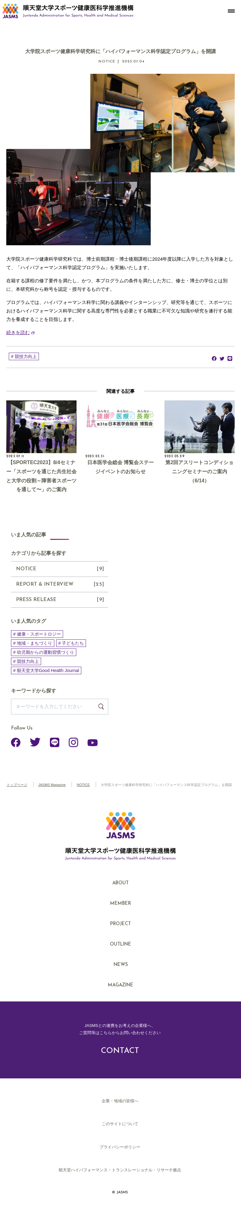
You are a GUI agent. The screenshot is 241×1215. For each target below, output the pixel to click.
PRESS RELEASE (60, 600)
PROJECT (120, 924)
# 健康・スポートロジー (37, 634)
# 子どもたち (71, 643)
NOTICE (60, 569)
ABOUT (120, 883)
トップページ (17, 785)
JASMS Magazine (52, 785)
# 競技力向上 (24, 356)
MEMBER (120, 903)
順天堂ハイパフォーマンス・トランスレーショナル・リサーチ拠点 (120, 1170)
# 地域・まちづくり (32, 643)
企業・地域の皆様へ (120, 1100)
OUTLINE (120, 944)
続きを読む (18, 332)
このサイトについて (120, 1123)
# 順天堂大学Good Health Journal (46, 670)
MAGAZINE (120, 985)
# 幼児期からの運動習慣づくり (43, 652)
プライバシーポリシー (119, 1147)
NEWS (121, 965)
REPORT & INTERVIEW (60, 584)
